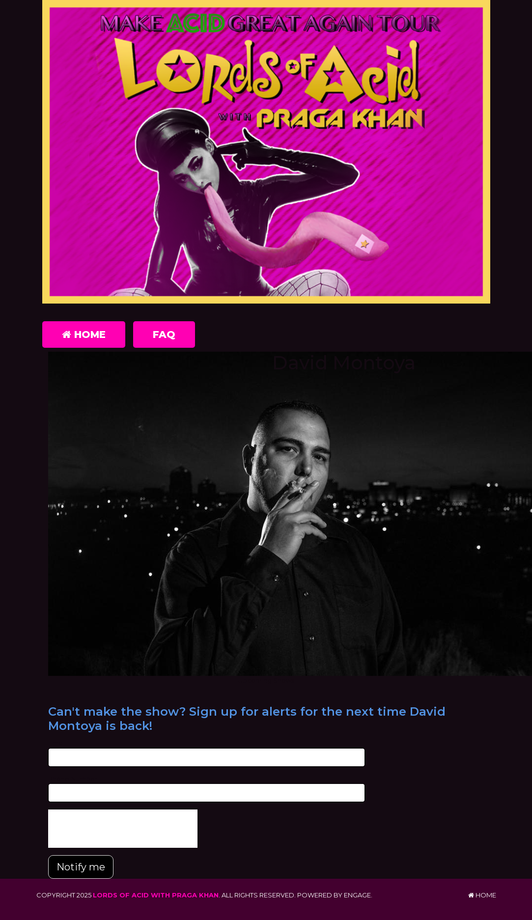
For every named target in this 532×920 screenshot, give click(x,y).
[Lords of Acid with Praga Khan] (266, 153)
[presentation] (122, 828)
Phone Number (72, 778)
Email (56, 743)
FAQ (164, 334)
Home (84, 334)
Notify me (80, 867)
